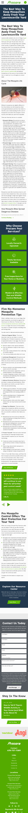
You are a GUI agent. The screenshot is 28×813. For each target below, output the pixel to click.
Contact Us (14, 768)
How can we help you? (7, 665)
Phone (3, 644)
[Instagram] (18, 806)
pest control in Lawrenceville (8, 71)
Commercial (14, 765)
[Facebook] (12, 806)
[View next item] (8, 504)
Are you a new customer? (8, 660)
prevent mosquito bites (10, 203)
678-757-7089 (14, 750)
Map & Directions (13, 780)
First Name (4, 634)
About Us (14, 760)
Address (4, 655)
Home (14, 758)
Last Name (4, 639)
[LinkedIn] (15, 806)
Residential (14, 763)
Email (3, 650)
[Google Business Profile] (9, 806)
